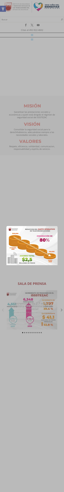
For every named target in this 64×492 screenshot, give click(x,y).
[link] (32, 264)
